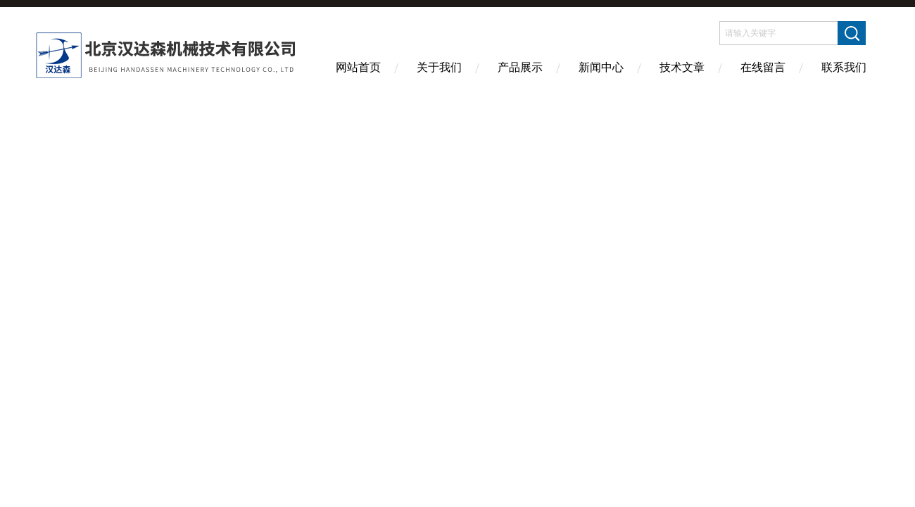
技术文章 (682, 67)
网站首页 (358, 67)
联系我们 (843, 67)
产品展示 (520, 67)
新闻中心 (601, 67)
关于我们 (439, 67)
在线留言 (762, 67)
